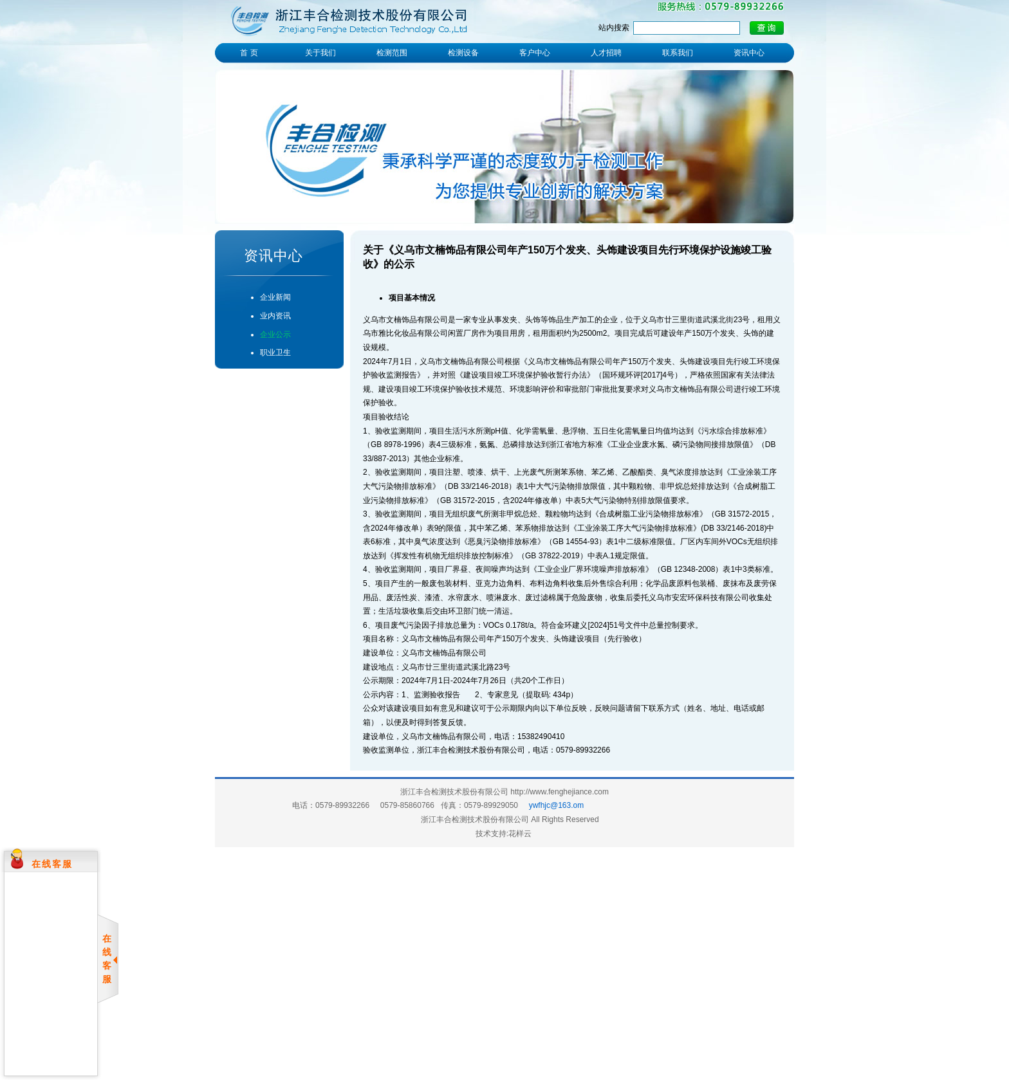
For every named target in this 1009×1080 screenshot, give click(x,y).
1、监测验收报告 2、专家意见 (460, 694)
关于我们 (320, 52)
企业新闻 (275, 297)
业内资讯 (275, 315)
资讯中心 (749, 52)
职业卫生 (275, 352)
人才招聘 (606, 52)
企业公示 (275, 334)
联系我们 (677, 52)
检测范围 (391, 52)
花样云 (520, 833)
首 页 (248, 52)
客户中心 (534, 52)
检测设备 (463, 52)
